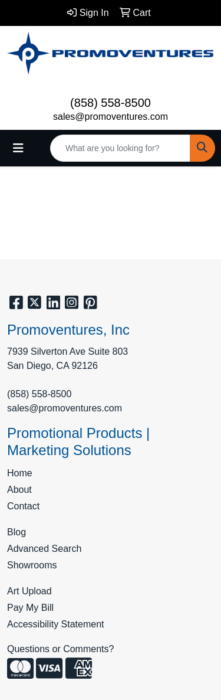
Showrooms (32, 565)
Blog (16, 532)
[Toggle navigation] (18, 148)
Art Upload (29, 591)
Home (19, 473)
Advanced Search (44, 549)
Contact (23, 506)
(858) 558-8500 (110, 102)
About (19, 490)
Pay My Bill (30, 608)
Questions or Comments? (60, 649)
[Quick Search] (120, 148)
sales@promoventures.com (110, 117)
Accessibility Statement (55, 624)
